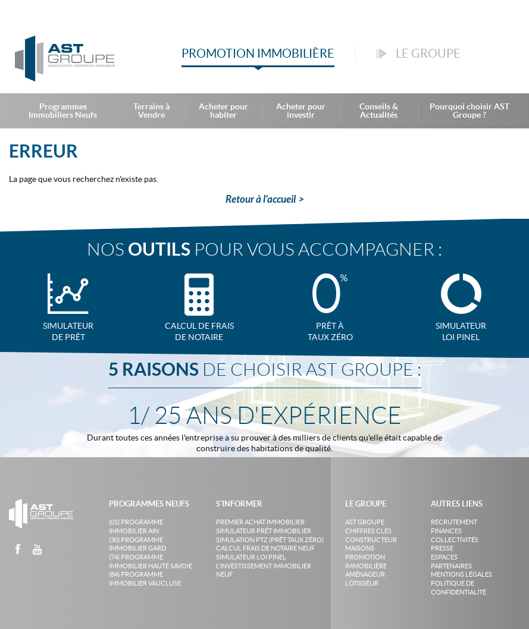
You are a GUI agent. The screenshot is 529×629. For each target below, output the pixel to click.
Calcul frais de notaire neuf (265, 548)
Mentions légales (461, 574)
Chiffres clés (368, 530)
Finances (446, 530)
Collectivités (454, 539)
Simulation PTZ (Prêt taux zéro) (270, 539)
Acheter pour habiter (223, 110)
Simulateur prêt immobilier (263, 530)
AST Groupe (364, 522)
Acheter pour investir (300, 110)
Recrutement (454, 522)
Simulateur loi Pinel (251, 557)
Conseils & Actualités (378, 110)
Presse (442, 548)
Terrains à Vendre (151, 110)
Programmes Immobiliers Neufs (63, 110)
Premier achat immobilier (260, 522)
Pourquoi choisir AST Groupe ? (469, 110)
